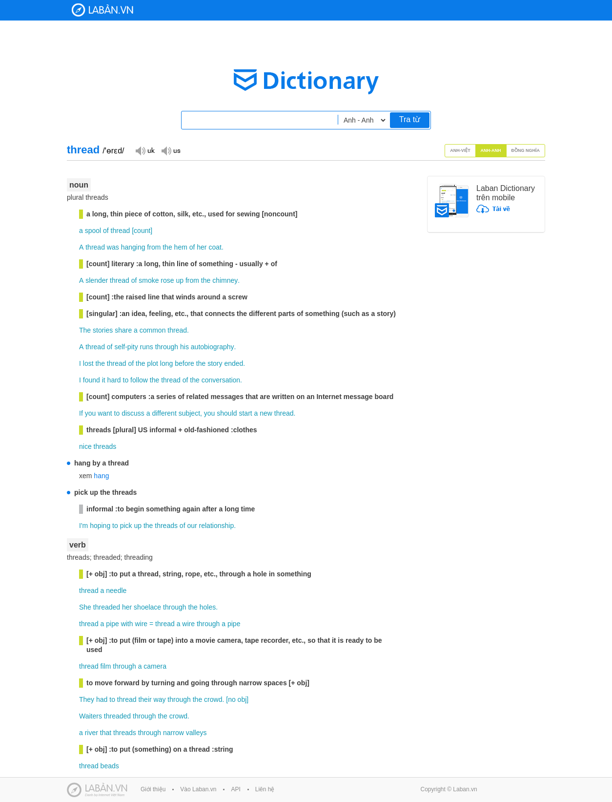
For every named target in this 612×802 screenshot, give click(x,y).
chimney (225, 280)
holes (208, 607)
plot (152, 363)
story (214, 363)
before (184, 363)
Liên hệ (265, 789)
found (91, 380)
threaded (106, 607)
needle (116, 590)
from (154, 247)
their (144, 699)
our (192, 525)
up (180, 280)
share (123, 330)
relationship (216, 525)
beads (110, 766)
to (126, 380)
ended (233, 363)
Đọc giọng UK (145, 150)
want (105, 413)
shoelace (147, 607)
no (232, 699)
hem (180, 247)
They (86, 699)
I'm (83, 525)
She (85, 607)
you (90, 413)
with (127, 624)
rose (167, 280)
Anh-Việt (460, 150)
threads (105, 446)
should (227, 413)
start (245, 413)
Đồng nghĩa (525, 150)
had (101, 699)
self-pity (126, 347)
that (105, 733)
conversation (221, 380)
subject (189, 413)
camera (154, 666)
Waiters (90, 716)
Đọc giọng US (171, 150)
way (160, 699)
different (164, 413)
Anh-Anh (491, 150)
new (266, 413)
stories (103, 330)
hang (101, 476)
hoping (100, 525)
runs (146, 347)
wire (141, 624)
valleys (196, 733)
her (201, 247)
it (103, 380)
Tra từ (409, 119)
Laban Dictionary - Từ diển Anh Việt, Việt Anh (102, 10)
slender (96, 280)
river (91, 733)
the (167, 247)
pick (126, 525)
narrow (173, 733)
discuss (133, 413)
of (106, 230)
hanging (133, 247)
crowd (213, 699)
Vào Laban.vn (198, 789)
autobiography (212, 347)
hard (114, 380)
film (106, 666)
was (113, 247)
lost (88, 363)
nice (85, 446)
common (153, 330)
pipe (112, 624)
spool (93, 230)
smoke (149, 280)
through (166, 347)
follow (139, 380)
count (142, 230)
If (81, 413)
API (235, 789)
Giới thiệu (153, 789)
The (85, 330)
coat (214, 247)
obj (242, 699)
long (166, 363)
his (184, 347)
